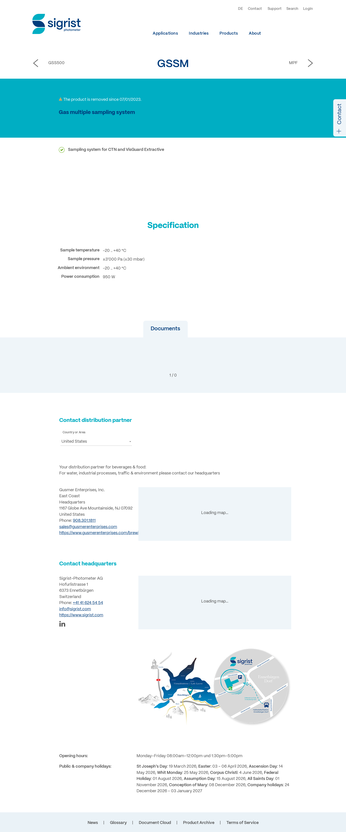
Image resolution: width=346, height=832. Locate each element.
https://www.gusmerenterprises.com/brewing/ (102, 533)
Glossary (118, 823)
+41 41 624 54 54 (88, 603)
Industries (199, 34)
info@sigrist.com (75, 609)
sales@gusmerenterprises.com (88, 527)
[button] (159, 329)
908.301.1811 (84, 521)
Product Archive (198, 823)
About (255, 34)
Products (228, 34)
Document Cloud (155, 823)
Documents (159, 328)
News (93, 823)
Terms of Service (242, 823)
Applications (165, 34)
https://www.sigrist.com (81, 615)
